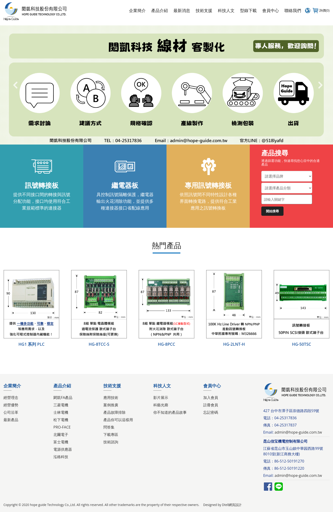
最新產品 (10, 419)
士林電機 (60, 412)
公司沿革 (10, 412)
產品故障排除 (114, 412)
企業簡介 (137, 10)
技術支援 (204, 10)
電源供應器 (62, 449)
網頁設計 (235, 505)
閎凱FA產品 (62, 397)
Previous (15, 85)
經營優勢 (10, 404)
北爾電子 (60, 434)
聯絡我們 (292, 10)
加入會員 (210, 397)
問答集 (108, 427)
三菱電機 (60, 404)
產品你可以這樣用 (118, 419)
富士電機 (60, 441)
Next (320, 85)
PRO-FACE (62, 427)
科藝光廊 (160, 404)
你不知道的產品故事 (170, 412)
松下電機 (60, 419)
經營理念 (10, 397)
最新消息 (181, 10)
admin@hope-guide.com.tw (298, 432)
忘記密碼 (210, 412)
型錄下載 (248, 10)
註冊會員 (210, 404)
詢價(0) (320, 10)
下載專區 (110, 434)
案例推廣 (110, 404)
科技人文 (226, 10)
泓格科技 (60, 456)
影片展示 (160, 397)
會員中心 (270, 10)
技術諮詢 (110, 441)
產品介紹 (159, 10)
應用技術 (110, 397)
